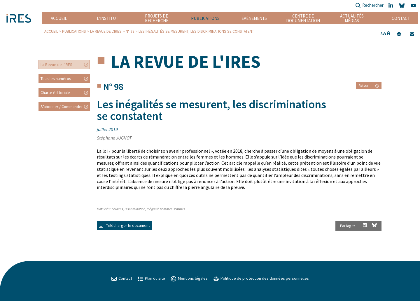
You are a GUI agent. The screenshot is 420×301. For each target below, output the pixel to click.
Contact (401, 18)
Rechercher (369, 5)
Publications (205, 18)
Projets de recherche (156, 18)
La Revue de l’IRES (56, 64)
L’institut (107, 18)
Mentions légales (189, 278)
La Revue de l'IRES (106, 31)
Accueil (59, 18)
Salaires (117, 209)
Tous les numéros (56, 78)
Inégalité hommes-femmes (166, 209)
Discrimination (135, 209)
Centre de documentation (303, 18)
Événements (254, 18)
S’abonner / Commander (62, 106)
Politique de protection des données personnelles (261, 278)
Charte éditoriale (55, 92)
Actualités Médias (352, 18)
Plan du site (151, 278)
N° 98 (130, 31)
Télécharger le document (124, 225)
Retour (369, 85)
